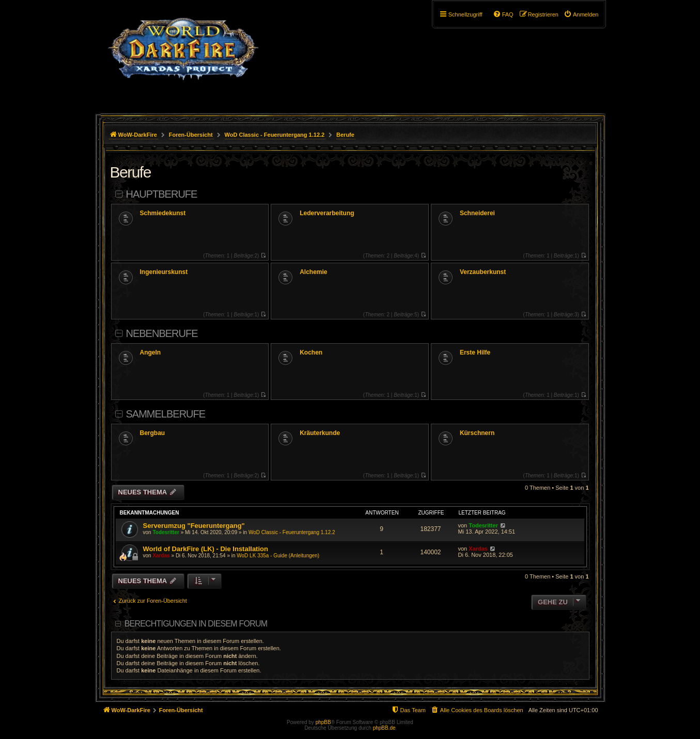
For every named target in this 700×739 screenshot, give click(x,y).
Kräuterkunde (320, 433)
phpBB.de (384, 728)
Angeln (150, 352)
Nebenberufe (162, 333)
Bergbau (152, 433)
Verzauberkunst (483, 272)
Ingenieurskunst (164, 272)
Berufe (130, 172)
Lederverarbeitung (327, 213)
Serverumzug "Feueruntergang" (194, 525)
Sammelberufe (166, 414)
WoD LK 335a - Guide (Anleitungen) (278, 555)
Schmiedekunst (163, 213)
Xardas (160, 555)
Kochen (311, 352)
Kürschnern (477, 433)
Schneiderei (477, 213)
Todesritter (165, 532)
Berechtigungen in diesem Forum (196, 623)
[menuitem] (581, 14)
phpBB (323, 722)
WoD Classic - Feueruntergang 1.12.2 (291, 532)
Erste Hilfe (475, 352)
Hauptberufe (161, 194)
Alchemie (313, 272)
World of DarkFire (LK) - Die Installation (205, 549)
